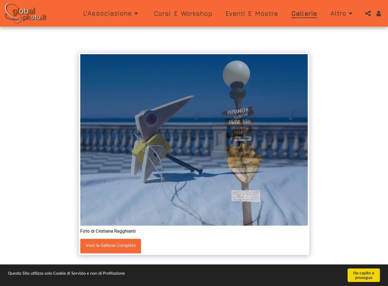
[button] (112, 13)
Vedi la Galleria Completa (111, 245)
